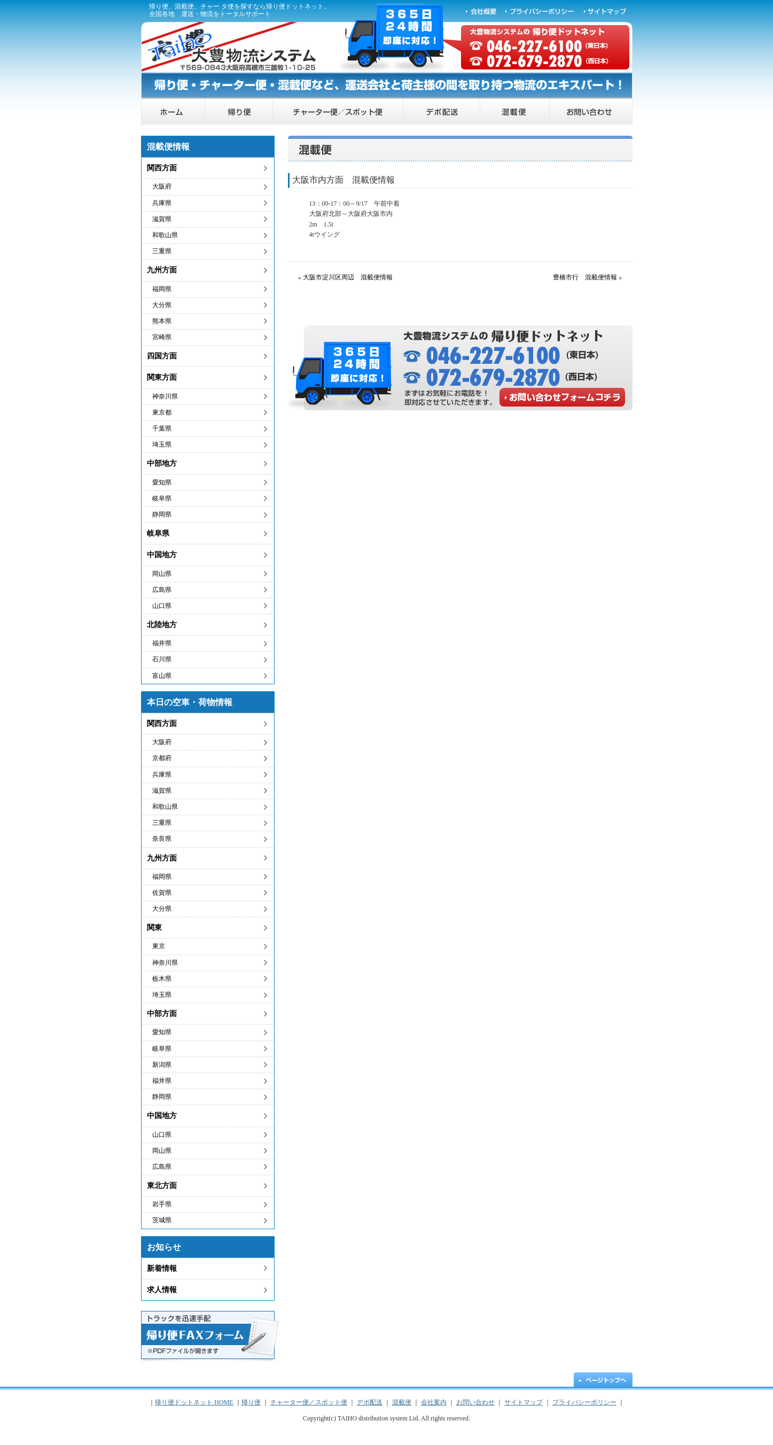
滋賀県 (161, 219)
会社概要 (481, 10)
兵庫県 (161, 203)
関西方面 (162, 168)
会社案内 (434, 1402)
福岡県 (161, 289)
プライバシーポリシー (540, 10)
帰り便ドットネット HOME (173, 112)
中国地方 (162, 555)
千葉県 (161, 428)
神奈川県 (165, 396)
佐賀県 (161, 892)
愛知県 (161, 482)
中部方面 (162, 1014)
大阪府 (161, 186)
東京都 (161, 412)
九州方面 (162, 270)
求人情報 (162, 1290)
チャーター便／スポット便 (338, 112)
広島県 (161, 589)
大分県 (161, 305)
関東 (154, 928)
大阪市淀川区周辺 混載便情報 (348, 277)
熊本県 (161, 321)
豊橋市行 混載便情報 (585, 277)
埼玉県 (161, 444)
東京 (158, 946)
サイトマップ (606, 10)
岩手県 (161, 1204)
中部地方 (162, 463)
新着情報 (162, 1268)
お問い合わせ (591, 112)
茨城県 (161, 1220)
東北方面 (162, 1186)
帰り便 (239, 112)
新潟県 (161, 1064)
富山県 (161, 675)
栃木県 (161, 978)
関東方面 (162, 377)
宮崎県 (161, 337)
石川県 (161, 659)
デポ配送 (441, 112)
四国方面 (162, 356)
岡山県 (161, 573)
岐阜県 (161, 498)
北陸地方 (162, 625)
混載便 (515, 112)
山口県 (161, 606)
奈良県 (161, 838)
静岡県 (161, 514)
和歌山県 (165, 235)
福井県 (161, 643)
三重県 (161, 251)
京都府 (161, 758)
